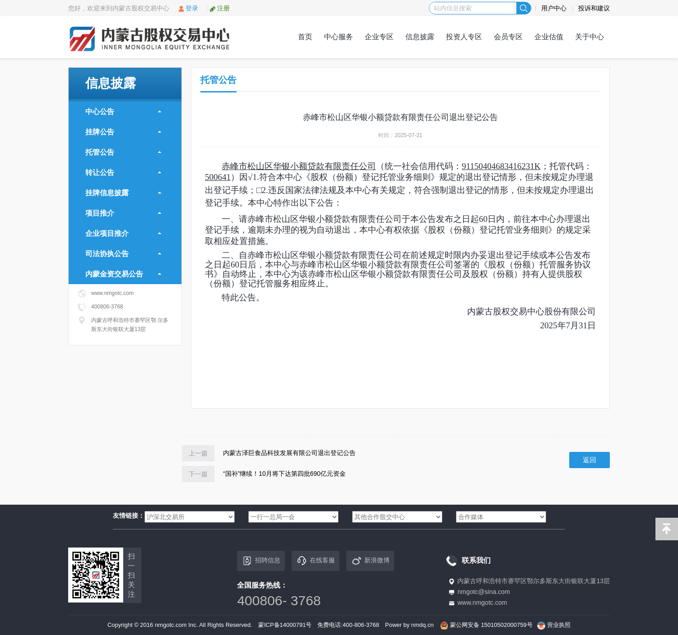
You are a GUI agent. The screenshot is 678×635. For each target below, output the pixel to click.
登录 (188, 8)
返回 (589, 460)
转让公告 (123, 172)
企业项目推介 (123, 233)
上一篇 (198, 453)
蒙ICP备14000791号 (285, 624)
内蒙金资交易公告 (123, 274)
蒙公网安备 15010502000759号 (491, 624)
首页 (305, 37)
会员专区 (508, 37)
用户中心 (554, 8)
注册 (219, 8)
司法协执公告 (123, 254)
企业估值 (548, 37)
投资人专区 (464, 37)
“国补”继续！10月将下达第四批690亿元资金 (284, 473)
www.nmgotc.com (482, 602)
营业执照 (559, 624)
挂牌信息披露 (123, 193)
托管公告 (123, 152)
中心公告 (123, 111)
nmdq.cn (422, 624)
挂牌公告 (123, 132)
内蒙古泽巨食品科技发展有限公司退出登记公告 (289, 452)
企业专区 (379, 37)
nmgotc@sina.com (483, 591)
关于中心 (589, 37)
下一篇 (198, 474)
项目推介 (123, 213)
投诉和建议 (594, 8)
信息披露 (419, 37)
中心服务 (338, 37)
